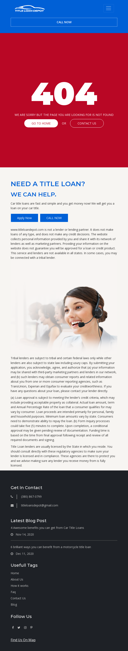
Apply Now (24, 218)
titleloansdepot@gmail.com (39, 505)
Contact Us (18, 598)
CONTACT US (87, 123)
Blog (14, 604)
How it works (19, 586)
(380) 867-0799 (31, 497)
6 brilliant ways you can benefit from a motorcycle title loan (51, 547)
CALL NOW (64, 22)
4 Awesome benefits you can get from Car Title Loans (47, 528)
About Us (17, 579)
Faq (13, 592)
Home (15, 573)
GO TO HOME (41, 123)
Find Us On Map (23, 640)
